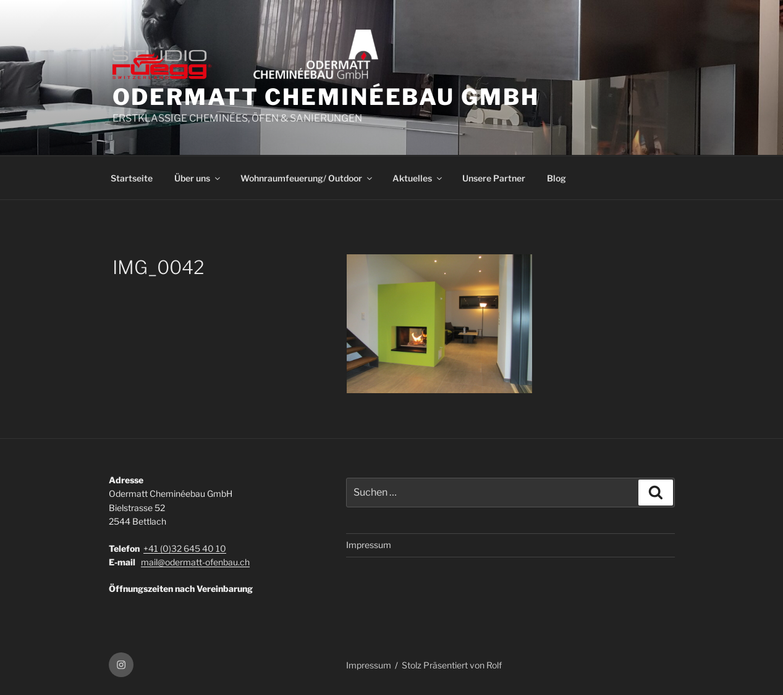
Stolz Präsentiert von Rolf (452, 665)
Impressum (368, 544)
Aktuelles (418, 178)
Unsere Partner (493, 178)
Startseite (132, 178)
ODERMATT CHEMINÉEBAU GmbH (326, 96)
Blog (556, 178)
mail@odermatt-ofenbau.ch (195, 562)
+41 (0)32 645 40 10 (184, 548)
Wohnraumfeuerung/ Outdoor (307, 178)
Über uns (198, 178)
